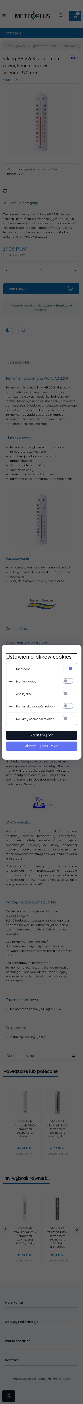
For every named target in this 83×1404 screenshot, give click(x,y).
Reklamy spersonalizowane (35, 719)
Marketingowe (26, 681)
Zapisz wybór (42, 735)
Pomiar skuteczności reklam (35, 706)
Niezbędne (23, 669)
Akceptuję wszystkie (41, 746)
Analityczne (24, 694)
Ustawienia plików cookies (38, 657)
